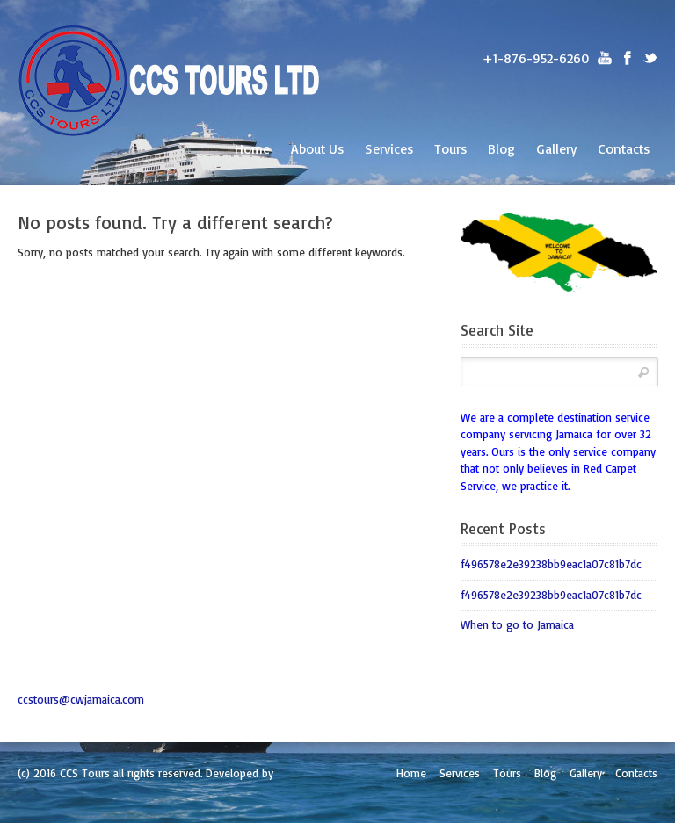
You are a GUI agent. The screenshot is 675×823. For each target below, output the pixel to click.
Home (252, 148)
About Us (317, 148)
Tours (450, 148)
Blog (501, 148)
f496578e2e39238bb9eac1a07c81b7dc (551, 564)
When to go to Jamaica (517, 624)
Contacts (624, 148)
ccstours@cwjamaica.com (81, 699)
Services (389, 148)
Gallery (556, 148)
